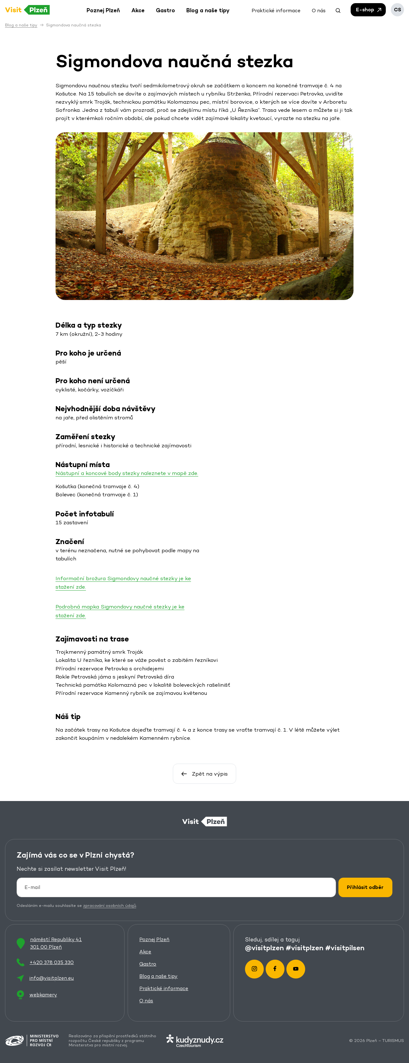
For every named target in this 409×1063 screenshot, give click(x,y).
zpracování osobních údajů (109, 905)
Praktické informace (163, 988)
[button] (338, 10)
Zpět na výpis (204, 773)
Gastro (147, 964)
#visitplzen (304, 947)
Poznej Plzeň (154, 939)
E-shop (369, 9)
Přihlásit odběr (365, 887)
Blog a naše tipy (158, 976)
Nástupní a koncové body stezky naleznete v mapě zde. (127, 473)
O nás (146, 1000)
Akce (145, 951)
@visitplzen (264, 947)
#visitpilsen (344, 947)
